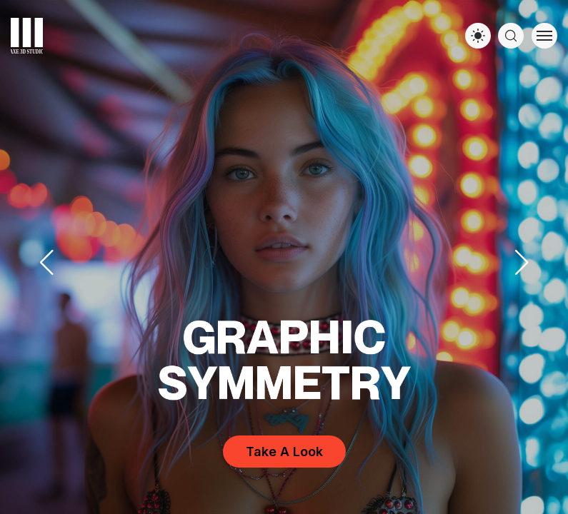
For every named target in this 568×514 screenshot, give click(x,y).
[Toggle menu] (544, 36)
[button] (521, 262)
